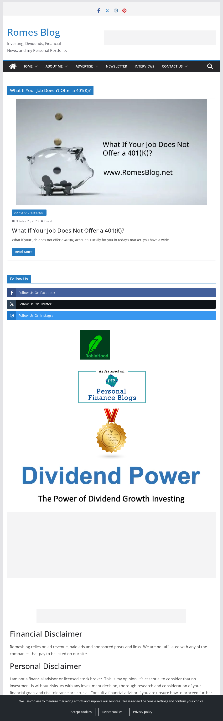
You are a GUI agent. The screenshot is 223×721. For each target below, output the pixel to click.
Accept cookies (81, 712)
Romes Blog (33, 32)
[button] (35, 66)
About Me (54, 66)
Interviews (144, 66)
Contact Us (172, 66)
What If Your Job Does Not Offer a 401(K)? (68, 230)
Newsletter (116, 66)
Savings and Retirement (29, 212)
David (48, 221)
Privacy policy (142, 712)
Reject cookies (112, 712)
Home (27, 66)
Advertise (84, 66)
